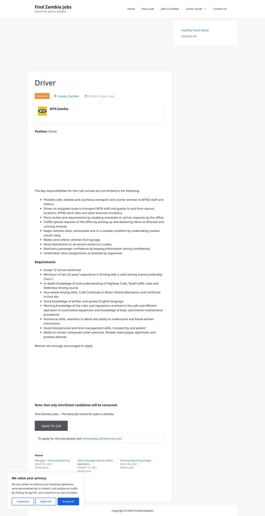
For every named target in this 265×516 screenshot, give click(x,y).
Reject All (46, 501)
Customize (23, 501)
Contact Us (220, 8)
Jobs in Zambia (170, 8)
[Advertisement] (99, 45)
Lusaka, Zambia (68, 96)
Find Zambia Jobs (53, 7)
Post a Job (148, 8)
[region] (45, 490)
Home (131, 8)
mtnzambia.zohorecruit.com (102, 438)
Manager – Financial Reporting (52, 460)
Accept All (68, 501)
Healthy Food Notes (195, 30)
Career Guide (198, 8)
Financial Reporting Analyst (135, 460)
